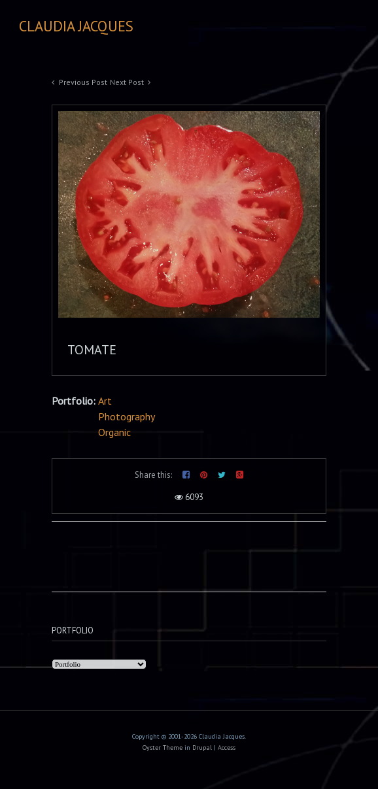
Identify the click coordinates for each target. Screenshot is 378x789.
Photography (126, 416)
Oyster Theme (162, 747)
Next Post (127, 82)
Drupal (202, 747)
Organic (114, 432)
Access (226, 747)
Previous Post (83, 82)
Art (105, 400)
